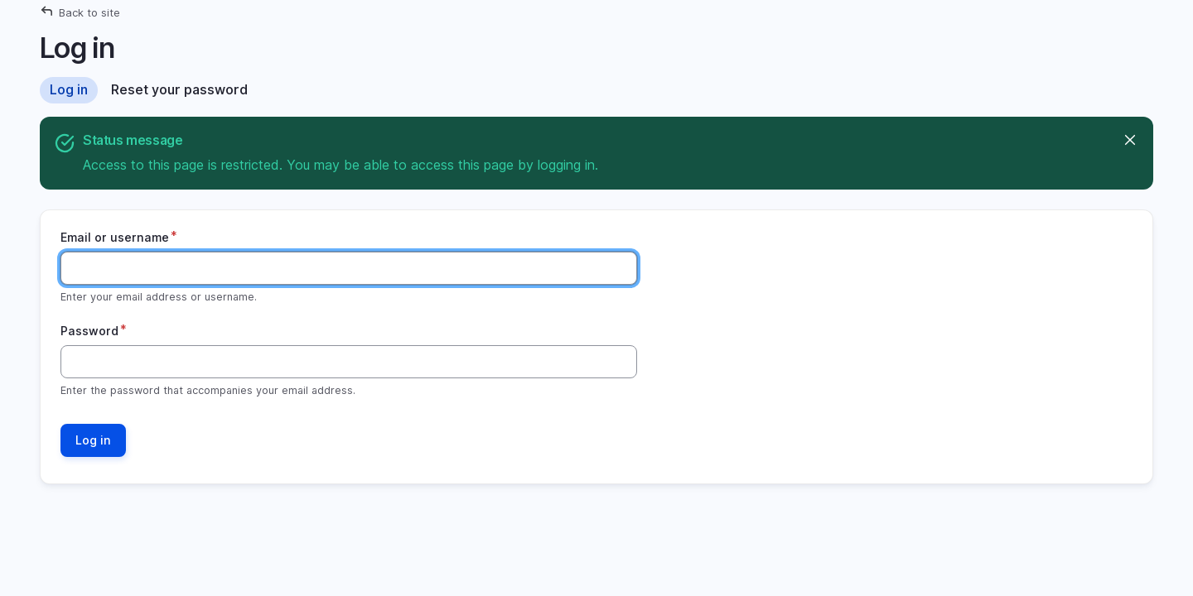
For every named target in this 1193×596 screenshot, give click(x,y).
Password (89, 331)
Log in (69, 89)
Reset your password (179, 89)
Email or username (114, 237)
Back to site (89, 12)
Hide (1129, 140)
